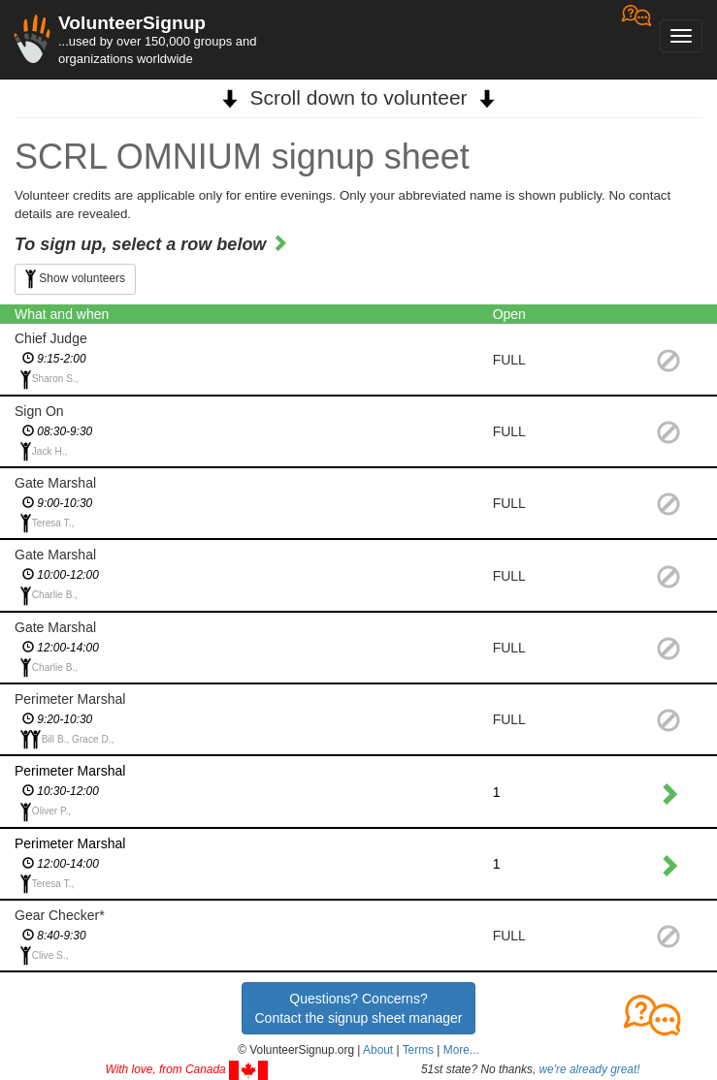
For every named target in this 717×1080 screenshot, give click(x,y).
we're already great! (589, 1069)
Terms (418, 1050)
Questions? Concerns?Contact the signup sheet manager (358, 1008)
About (378, 1050)
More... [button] (461, 1050)
